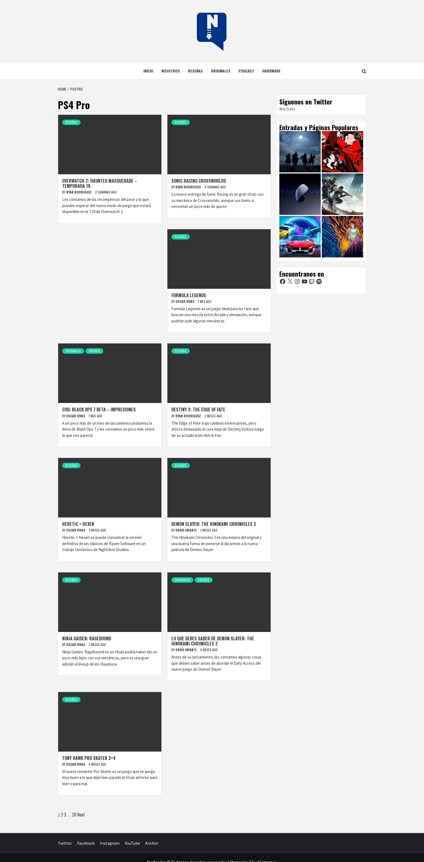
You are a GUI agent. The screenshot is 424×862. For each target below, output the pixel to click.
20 (74, 814)
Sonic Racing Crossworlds (198, 181)
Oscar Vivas (185, 301)
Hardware (271, 71)
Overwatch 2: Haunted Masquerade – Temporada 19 (99, 183)
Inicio (148, 71)
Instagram (110, 843)
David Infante (186, 530)
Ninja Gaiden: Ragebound (86, 638)
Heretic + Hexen (78, 524)
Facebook (86, 843)
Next (81, 814)
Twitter (65, 843)
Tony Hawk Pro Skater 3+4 (89, 758)
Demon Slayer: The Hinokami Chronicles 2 (213, 524)
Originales (220, 71)
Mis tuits (287, 109)
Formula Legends (188, 295)
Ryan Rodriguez (79, 192)
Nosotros (170, 71)
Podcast (246, 71)
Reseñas (195, 71)
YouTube (132, 843)
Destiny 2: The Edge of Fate (198, 409)
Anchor (151, 843)
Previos (94, 351)
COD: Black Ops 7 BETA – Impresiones (99, 409)
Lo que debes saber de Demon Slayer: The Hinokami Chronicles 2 (212, 641)
